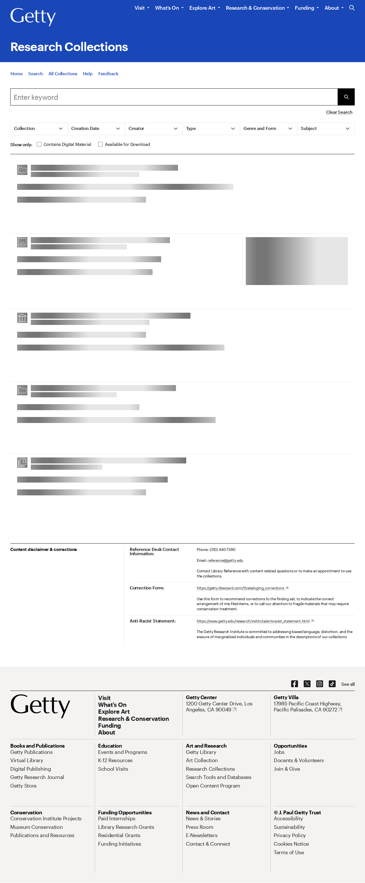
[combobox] (174, 96)
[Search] (35, 75)
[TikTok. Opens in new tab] (332, 684)
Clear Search (339, 112)
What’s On (167, 8)
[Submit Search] (346, 96)
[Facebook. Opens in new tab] (294, 684)
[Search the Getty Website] (352, 8)
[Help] (87, 75)
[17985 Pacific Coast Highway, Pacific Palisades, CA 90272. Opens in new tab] (314, 707)
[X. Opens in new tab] (307, 684)
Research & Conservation (255, 8)
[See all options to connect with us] (348, 684)
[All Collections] (63, 75)
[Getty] (33, 17)
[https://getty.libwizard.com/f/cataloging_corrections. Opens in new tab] (242, 588)
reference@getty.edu (226, 560)
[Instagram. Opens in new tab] (319, 684)
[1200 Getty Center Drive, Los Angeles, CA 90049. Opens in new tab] (226, 707)
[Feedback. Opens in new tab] (108, 75)
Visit (140, 8)
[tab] (39, 129)
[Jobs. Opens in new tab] (279, 752)
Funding (304, 8)
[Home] (17, 75)
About (332, 8)
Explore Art (202, 8)
